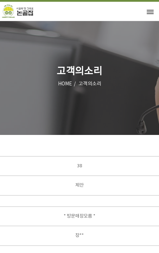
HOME (65, 84)
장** (79, 235)
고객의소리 (89, 84)
